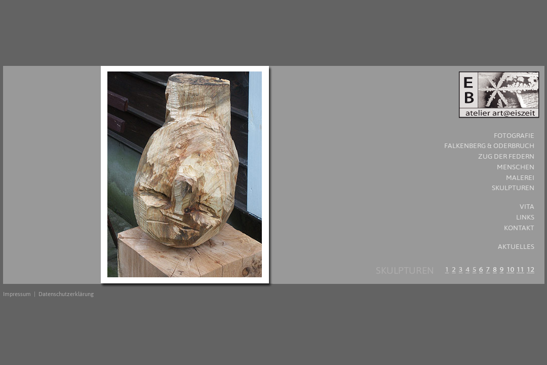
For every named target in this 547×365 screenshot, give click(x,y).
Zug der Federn (506, 156)
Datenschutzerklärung (66, 294)
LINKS (525, 217)
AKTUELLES (516, 246)
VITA (527, 206)
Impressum (17, 294)
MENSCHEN (515, 167)
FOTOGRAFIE (514, 135)
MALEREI (520, 178)
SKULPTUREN (513, 188)
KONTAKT (519, 228)
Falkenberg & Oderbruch (489, 146)
